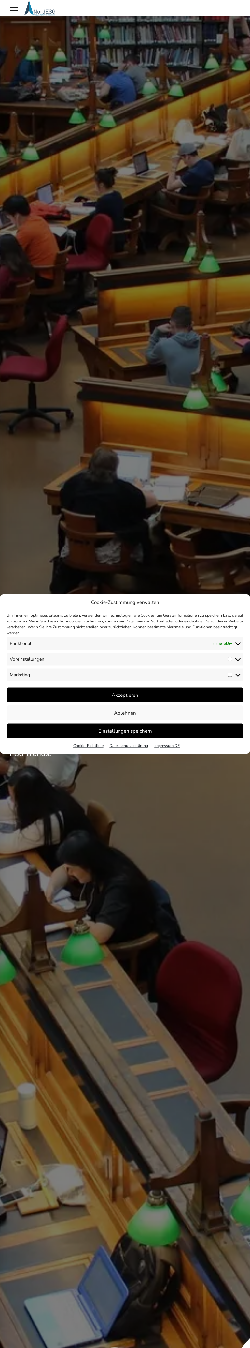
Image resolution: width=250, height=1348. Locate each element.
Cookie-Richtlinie (88, 745)
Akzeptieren (125, 695)
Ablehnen (125, 713)
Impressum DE (167, 745)
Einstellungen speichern (125, 730)
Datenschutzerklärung (128, 745)
